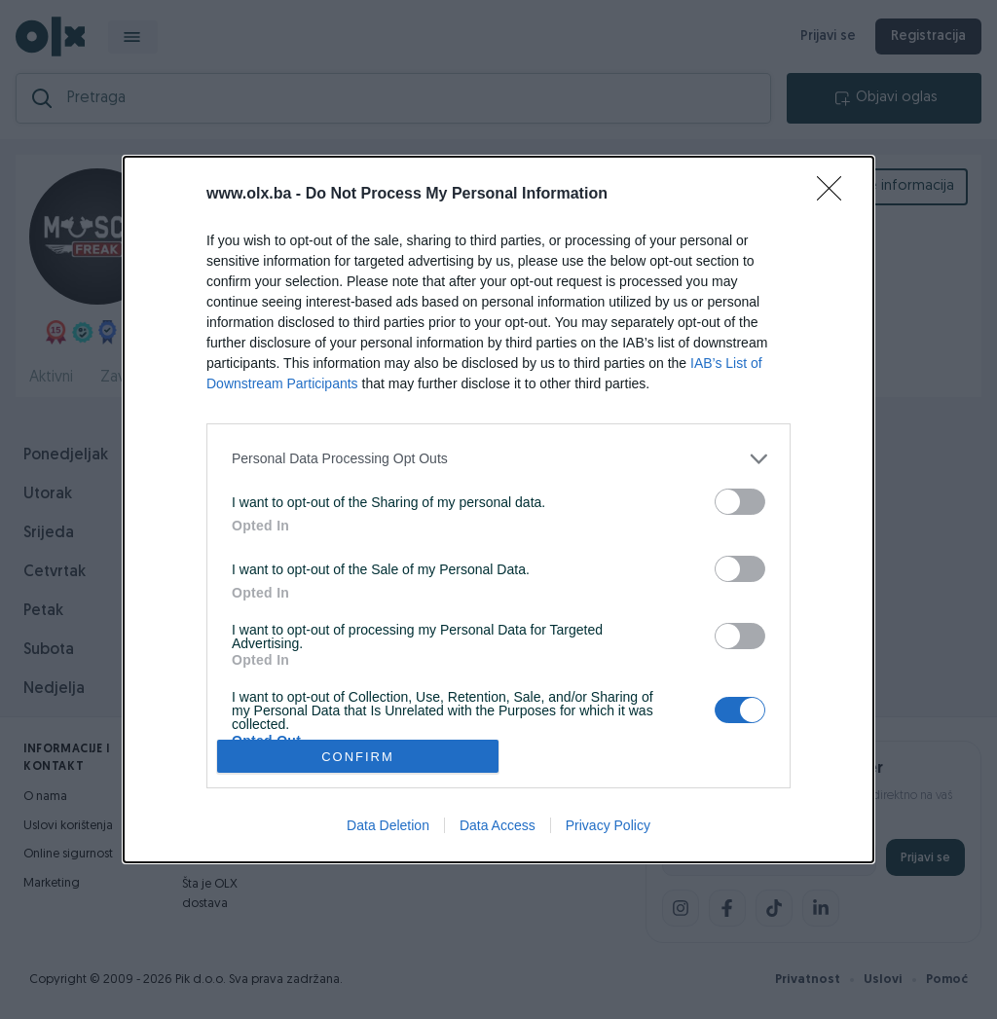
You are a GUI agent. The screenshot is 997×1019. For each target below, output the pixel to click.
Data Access (497, 825)
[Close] (835, 194)
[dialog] (498, 509)
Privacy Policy (608, 825)
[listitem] (498, 459)
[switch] (740, 502)
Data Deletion (388, 825)
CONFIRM (357, 755)
